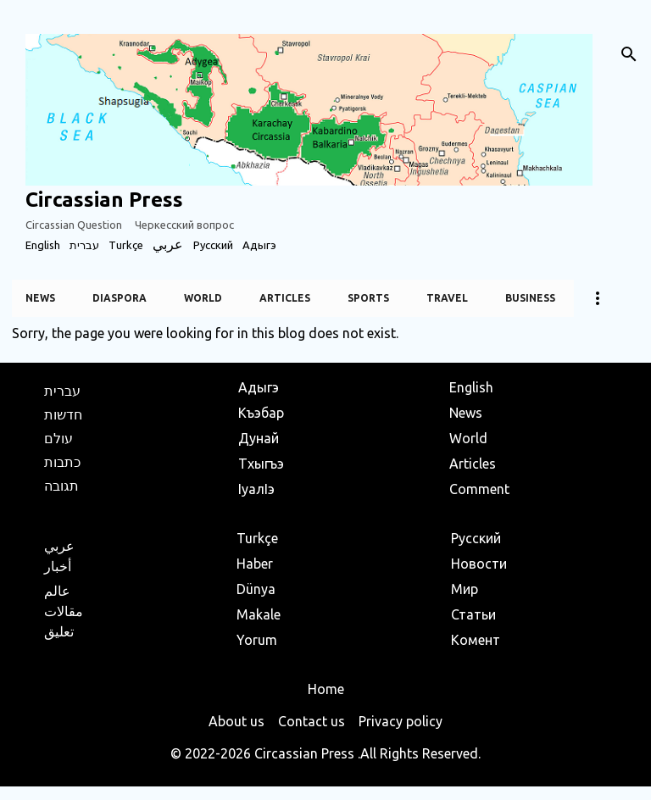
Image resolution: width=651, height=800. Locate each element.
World (203, 297)
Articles (284, 297)
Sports (368, 297)
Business (530, 297)
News (40, 297)
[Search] (629, 54)
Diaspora (119, 297)
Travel (447, 297)
